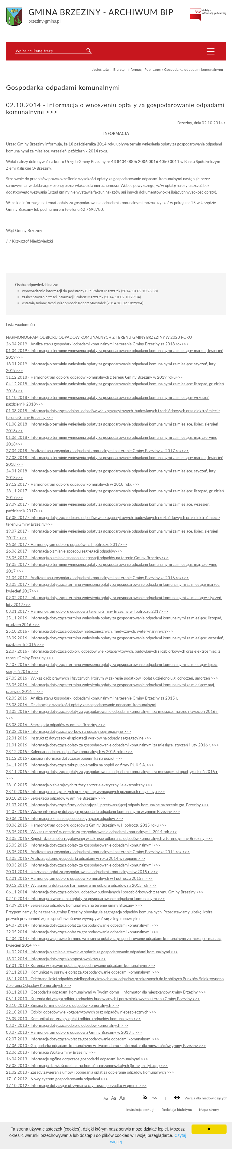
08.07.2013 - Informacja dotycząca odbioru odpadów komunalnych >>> (67, 1025)
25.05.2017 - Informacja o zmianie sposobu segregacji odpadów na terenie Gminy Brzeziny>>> (87, 557)
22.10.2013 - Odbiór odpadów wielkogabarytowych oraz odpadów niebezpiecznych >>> (81, 1012)
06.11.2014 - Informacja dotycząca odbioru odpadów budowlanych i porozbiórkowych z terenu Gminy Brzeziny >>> (105, 891)
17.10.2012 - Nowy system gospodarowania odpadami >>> (57, 1078)
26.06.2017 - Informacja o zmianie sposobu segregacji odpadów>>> (64, 551)
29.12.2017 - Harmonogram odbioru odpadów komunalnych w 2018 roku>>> (73, 484)
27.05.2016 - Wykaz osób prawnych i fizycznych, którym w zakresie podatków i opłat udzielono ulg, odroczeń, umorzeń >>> (112, 678)
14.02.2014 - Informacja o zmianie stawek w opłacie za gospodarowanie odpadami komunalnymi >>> (92, 951)
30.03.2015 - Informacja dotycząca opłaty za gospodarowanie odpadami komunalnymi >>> (83, 865)
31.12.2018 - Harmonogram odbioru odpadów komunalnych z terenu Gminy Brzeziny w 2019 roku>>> (94, 377)
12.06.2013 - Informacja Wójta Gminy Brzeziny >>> (51, 1052)
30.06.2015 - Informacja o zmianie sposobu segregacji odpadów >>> (64, 818)
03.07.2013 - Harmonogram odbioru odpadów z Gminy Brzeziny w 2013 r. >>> (74, 1032)
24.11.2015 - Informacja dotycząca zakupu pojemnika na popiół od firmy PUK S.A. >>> (80, 764)
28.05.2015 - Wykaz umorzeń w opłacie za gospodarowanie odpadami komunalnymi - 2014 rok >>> (91, 831)
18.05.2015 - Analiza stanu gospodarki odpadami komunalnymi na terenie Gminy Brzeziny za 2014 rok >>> (98, 851)
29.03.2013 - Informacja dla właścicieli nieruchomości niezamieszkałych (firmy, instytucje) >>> (87, 1065)
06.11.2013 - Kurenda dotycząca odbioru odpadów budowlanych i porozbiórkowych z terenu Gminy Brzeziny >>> (103, 998)
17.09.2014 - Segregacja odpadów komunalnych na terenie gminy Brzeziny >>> (74, 905)
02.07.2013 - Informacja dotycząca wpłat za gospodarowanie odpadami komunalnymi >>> (83, 1038)
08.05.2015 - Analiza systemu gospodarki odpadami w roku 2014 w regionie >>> (75, 858)
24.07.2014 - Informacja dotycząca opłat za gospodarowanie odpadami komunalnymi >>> (82, 925)
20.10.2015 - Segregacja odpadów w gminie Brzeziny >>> (55, 798)
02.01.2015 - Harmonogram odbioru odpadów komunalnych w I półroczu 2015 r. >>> (79, 878)
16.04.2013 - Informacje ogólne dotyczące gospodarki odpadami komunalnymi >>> (77, 1058)
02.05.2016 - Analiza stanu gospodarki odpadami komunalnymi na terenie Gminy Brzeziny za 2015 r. (92, 698)
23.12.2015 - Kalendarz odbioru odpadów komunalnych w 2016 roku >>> (69, 751)
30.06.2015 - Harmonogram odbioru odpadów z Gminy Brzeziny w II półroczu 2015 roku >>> (86, 825)
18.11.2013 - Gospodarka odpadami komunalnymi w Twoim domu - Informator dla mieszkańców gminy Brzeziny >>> (106, 992)
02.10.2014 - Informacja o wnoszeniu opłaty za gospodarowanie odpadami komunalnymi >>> (85, 898)
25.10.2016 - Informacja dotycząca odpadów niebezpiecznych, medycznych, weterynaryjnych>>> (89, 631)
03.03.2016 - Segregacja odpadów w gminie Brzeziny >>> (55, 724)
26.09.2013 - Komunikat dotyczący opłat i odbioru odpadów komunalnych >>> (73, 1018)
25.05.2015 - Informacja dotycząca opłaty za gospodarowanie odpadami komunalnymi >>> (83, 845)
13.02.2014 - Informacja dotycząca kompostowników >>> (56, 958)
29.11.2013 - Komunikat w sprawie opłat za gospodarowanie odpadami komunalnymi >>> (83, 972)
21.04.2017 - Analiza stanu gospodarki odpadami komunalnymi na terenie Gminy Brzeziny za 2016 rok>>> (97, 577)
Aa (106, 1098)
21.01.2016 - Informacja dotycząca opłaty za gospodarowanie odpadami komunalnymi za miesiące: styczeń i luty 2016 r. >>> (112, 745)
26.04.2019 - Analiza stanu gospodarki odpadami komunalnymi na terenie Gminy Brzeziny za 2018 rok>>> (97, 343)
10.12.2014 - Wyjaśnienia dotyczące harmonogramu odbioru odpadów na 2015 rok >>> (81, 885)
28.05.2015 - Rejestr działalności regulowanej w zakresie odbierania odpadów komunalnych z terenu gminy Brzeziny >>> (109, 838)
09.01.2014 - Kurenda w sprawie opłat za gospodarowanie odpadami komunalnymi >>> (80, 965)
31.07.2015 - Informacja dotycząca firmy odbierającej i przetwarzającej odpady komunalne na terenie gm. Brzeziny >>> (107, 804)
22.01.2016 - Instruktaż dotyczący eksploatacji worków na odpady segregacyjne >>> (79, 738)
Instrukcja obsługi (140, 1109)
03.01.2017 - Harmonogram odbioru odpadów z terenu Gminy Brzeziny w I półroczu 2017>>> (87, 611)
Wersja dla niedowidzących (200, 1098)
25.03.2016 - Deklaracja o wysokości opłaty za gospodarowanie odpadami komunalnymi (81, 704)
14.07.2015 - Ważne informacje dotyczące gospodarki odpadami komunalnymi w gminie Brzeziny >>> (93, 811)
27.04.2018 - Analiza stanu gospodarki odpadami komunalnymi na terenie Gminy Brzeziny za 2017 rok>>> (97, 450)
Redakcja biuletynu (177, 1109)
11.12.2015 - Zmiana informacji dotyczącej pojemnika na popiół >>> (64, 758)
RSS (150, 1097)
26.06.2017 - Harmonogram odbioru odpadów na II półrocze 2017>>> (66, 544)
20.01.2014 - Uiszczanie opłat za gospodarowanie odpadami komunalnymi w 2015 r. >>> (82, 871)
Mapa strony (209, 1109)
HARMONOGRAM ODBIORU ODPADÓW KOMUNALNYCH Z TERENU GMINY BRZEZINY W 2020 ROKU (99, 337)
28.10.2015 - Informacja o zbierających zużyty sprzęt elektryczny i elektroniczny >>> (79, 784)
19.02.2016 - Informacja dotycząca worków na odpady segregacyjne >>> (68, 731)
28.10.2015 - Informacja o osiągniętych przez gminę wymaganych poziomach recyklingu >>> (85, 791)
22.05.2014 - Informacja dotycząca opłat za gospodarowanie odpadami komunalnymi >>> (82, 931)
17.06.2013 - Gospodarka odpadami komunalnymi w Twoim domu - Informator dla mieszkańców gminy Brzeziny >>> (106, 1045)
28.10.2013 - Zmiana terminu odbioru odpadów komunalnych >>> (62, 1005)
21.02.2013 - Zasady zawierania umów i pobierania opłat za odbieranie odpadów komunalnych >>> (90, 1072)
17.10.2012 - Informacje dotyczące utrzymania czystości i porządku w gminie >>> (76, 1085)
